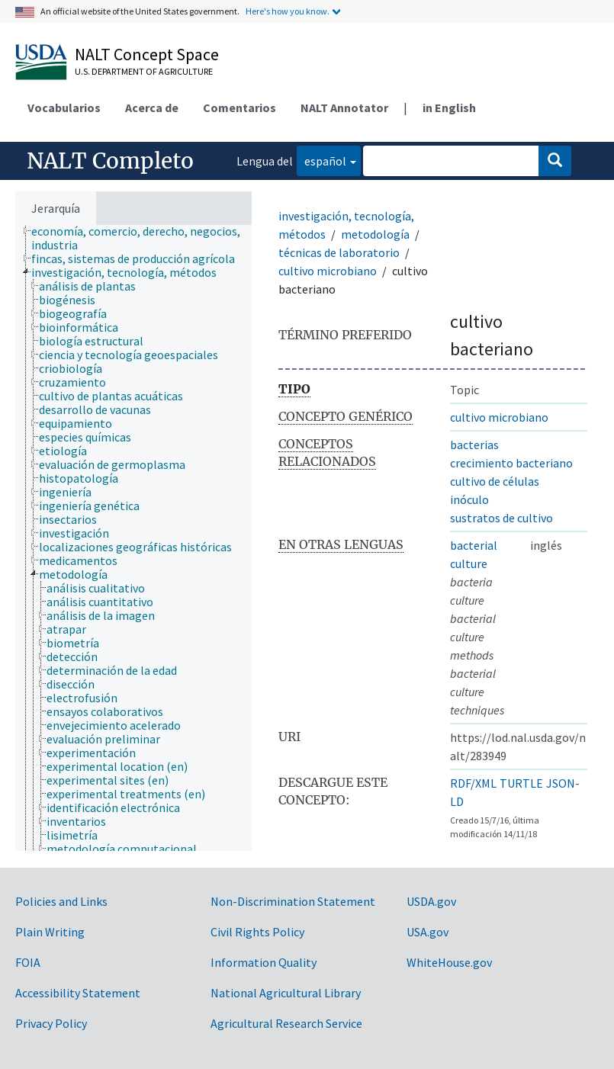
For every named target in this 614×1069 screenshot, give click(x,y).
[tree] (133, 538)
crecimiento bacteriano (511, 462)
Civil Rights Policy (257, 931)
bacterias (474, 444)
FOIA (27, 962)
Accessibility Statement (77, 992)
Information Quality (264, 962)
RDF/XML (473, 783)
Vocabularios (64, 107)
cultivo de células (494, 481)
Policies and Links (61, 901)
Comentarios (239, 107)
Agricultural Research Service (286, 1023)
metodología (375, 234)
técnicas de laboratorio (339, 252)
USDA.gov (431, 901)
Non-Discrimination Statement (293, 901)
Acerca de (151, 107)
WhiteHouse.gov (449, 962)
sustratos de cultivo (501, 517)
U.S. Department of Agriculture (144, 71)
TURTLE (521, 783)
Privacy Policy (51, 1023)
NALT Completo (110, 161)
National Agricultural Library (286, 992)
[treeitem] (148, 238)
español (321, 160)
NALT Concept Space (147, 54)
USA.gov (427, 931)
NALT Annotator (344, 107)
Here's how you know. (288, 11)
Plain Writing (50, 931)
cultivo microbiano (327, 270)
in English (449, 107)
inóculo (469, 499)
